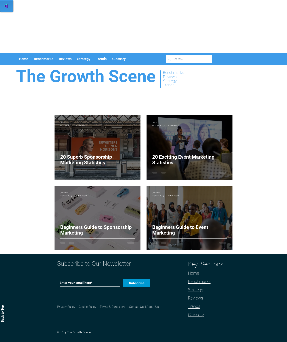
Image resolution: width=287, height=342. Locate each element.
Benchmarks (199, 281)
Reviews (195, 298)
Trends (194, 306)
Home (193, 273)
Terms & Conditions (113, 307)
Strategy (195, 289)
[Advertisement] (113, 26)
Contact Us (136, 307)
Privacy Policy (66, 307)
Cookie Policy (87, 307)
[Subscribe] (136, 283)
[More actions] (134, 123)
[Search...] (188, 59)
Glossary (196, 314)
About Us (153, 307)
